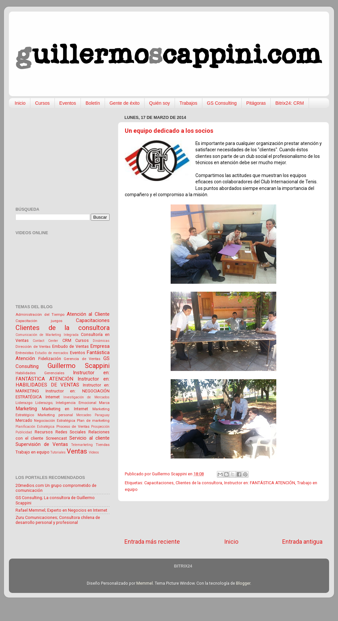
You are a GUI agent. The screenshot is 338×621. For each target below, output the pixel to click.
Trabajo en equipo (33, 452)
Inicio (20, 103)
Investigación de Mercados (86, 397)
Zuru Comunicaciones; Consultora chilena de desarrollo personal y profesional (58, 520)
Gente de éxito (125, 103)
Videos (94, 452)
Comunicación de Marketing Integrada (47, 335)
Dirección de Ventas (33, 346)
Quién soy (159, 103)
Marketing (26, 409)
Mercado (24, 420)
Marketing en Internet (65, 408)
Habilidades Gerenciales (40, 373)
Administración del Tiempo (40, 314)
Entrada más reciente (152, 541)
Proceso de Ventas (72, 426)
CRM (66, 340)
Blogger (243, 583)
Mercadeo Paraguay (93, 415)
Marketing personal (55, 415)
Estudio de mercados (51, 353)
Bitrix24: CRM (289, 103)
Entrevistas (25, 352)
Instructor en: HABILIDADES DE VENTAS (63, 382)
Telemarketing (82, 445)
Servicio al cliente (89, 438)
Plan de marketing (93, 420)
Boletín (92, 103)
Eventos (67, 103)
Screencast (56, 438)
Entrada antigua (302, 541)
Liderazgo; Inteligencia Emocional (65, 402)
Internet (53, 396)
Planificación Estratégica (35, 426)
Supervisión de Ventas (42, 444)
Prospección (100, 426)
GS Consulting (222, 103)
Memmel (144, 583)
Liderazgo (24, 402)
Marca (104, 402)
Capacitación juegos (39, 320)
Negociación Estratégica (54, 420)
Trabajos (188, 103)
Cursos (42, 103)
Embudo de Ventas (70, 346)
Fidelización (49, 358)
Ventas (77, 451)
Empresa (100, 346)
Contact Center (45, 341)
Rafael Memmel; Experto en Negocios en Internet (61, 510)
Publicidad (24, 432)
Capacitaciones (159, 482)
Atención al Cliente (88, 314)
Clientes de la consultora (199, 482)
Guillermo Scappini (79, 366)
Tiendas (103, 444)
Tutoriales (58, 452)
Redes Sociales (70, 431)
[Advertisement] (223, 520)
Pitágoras (256, 103)
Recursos (44, 431)
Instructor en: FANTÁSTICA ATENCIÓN (259, 482)
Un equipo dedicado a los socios (169, 130)
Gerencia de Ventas (82, 358)
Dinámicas (101, 341)
